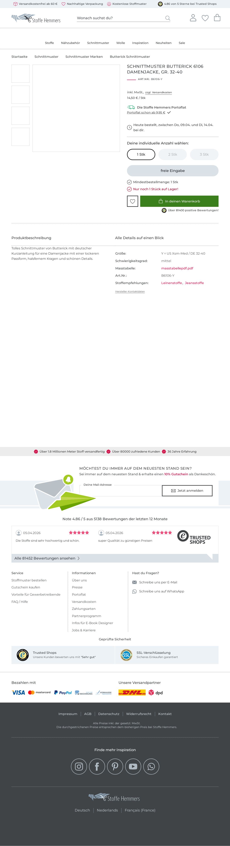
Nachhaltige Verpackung (82, 4)
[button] (132, 201)
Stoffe (49, 43)
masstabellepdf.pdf (177, 268)
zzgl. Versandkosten (158, 92)
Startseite (19, 56)
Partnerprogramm (86, 616)
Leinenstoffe (171, 283)
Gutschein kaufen (25, 587)
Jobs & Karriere (84, 630)
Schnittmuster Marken (84, 56)
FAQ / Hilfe (19, 602)
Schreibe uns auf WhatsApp (158, 591)
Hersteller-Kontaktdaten (130, 291)
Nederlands (107, 809)
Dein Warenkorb (217, 17)
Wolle (120, 43)
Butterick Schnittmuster (130, 56)
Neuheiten (164, 43)
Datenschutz (108, 714)
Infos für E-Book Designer (92, 623)
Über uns (79, 580)
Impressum (67, 714)
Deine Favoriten (205, 17)
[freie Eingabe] (173, 170)
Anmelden (193, 17)
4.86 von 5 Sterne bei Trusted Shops (187, 4)
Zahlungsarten (84, 609)
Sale (182, 43)
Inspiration (140, 43)
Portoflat (79, 594)
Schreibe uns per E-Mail (154, 582)
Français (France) (140, 809)
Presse (77, 587)
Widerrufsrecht (138, 714)
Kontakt (165, 714)
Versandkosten (84, 602)
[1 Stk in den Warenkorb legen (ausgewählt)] (141, 154)
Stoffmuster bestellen (29, 580)
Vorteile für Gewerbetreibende (35, 594)
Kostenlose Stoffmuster (127, 4)
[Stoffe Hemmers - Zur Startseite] (114, 798)
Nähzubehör (70, 43)
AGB (87, 714)
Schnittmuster (98, 43)
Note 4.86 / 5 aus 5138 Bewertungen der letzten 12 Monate (115, 519)
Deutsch (81, 809)
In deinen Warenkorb (179, 201)
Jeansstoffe (194, 283)
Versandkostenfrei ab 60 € (35, 4)
